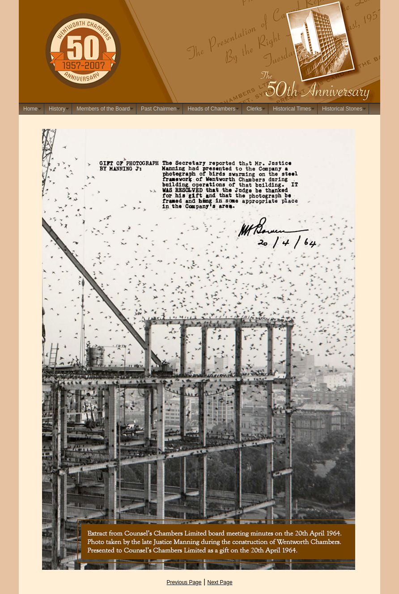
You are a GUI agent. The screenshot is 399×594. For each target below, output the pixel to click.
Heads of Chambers (211, 109)
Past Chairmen (158, 109)
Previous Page (183, 582)
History (57, 109)
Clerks (254, 109)
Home (30, 109)
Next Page (220, 582)
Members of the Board (103, 109)
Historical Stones (342, 109)
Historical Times (292, 109)
